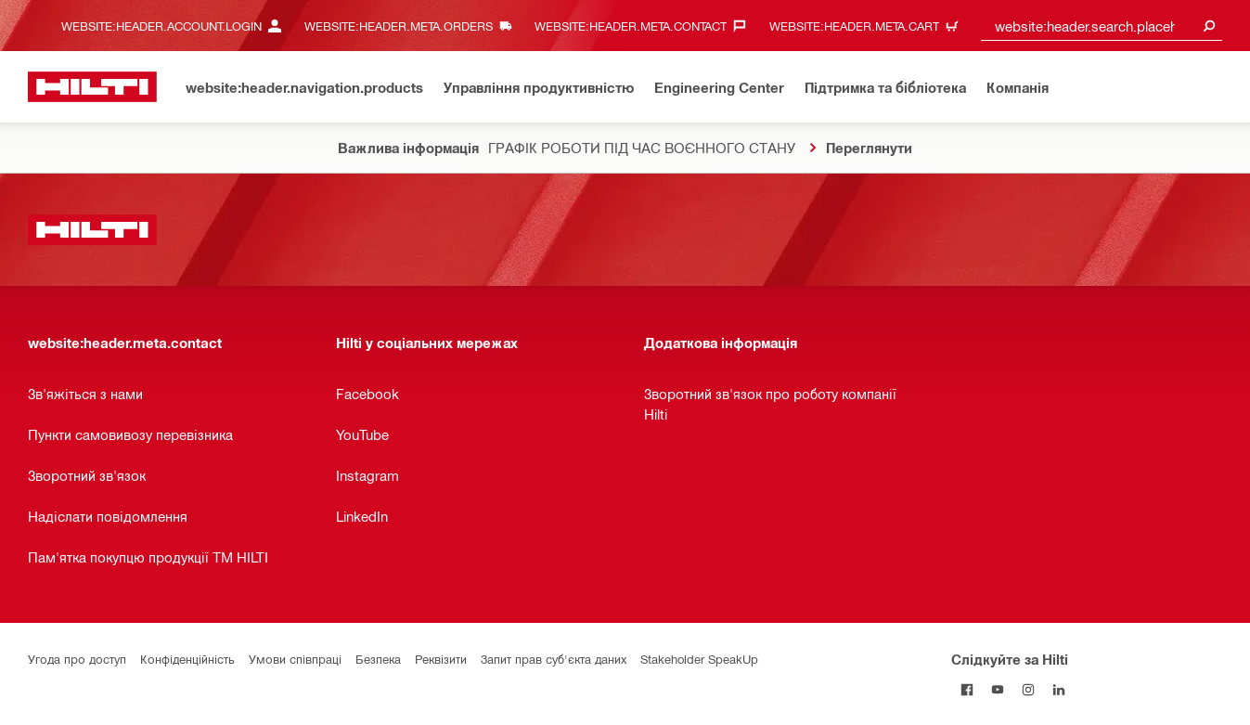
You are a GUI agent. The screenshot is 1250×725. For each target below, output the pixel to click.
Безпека (378, 659)
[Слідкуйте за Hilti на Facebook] (966, 689)
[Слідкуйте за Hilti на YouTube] (997, 689)
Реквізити (441, 659)
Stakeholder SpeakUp (699, 659)
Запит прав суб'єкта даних (553, 659)
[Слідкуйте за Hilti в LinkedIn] (1058, 689)
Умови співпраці (295, 659)
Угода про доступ (77, 659)
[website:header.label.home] (92, 86)
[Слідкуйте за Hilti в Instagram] (1027, 689)
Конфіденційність (187, 659)
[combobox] (1101, 25)
